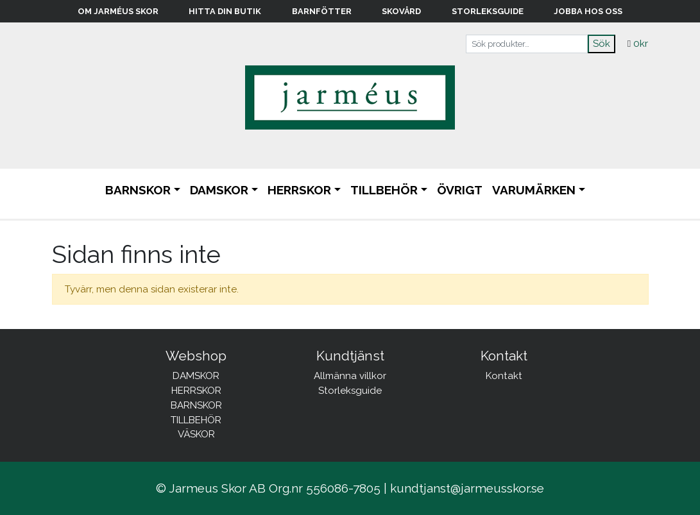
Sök (601, 43)
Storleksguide (488, 11)
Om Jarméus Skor (118, 11)
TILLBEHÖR (384, 190)
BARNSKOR (138, 190)
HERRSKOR (299, 190)
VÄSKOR (196, 434)
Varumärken (534, 190)
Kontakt (504, 376)
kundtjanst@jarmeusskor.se (467, 488)
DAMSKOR (219, 190)
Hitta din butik (225, 11)
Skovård (401, 11)
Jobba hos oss (588, 11)
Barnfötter (322, 11)
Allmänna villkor (350, 376)
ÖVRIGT (459, 190)
